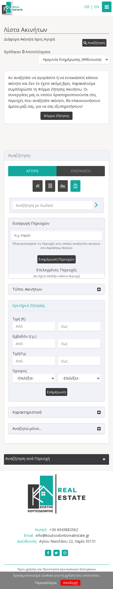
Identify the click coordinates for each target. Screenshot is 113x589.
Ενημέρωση (56, 392)
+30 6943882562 (63, 529)
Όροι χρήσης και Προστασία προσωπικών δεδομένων (57, 569)
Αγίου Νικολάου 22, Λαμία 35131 (67, 541)
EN (96, 6)
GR (86, 6)
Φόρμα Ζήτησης (56, 115)
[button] (94, 43)
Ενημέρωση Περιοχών (56, 259)
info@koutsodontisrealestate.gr (62, 535)
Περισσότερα (45, 582)
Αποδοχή (70, 582)
